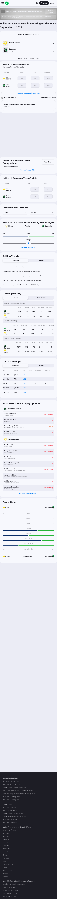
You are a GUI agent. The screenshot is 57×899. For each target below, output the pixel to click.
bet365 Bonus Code (9, 896)
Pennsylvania (7, 852)
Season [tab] (15, 298)
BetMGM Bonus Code (10, 887)
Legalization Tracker (9, 830)
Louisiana (6, 836)
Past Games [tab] (41, 298)
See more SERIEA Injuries (28, 493)
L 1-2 (24, 392)
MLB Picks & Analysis (10, 819)
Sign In (52, 3)
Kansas (5, 867)
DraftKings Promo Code (10, 890)
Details (20, 58)
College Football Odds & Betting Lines (15, 787)
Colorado (5, 846)
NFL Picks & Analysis (9, 807)
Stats (37, 58)
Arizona (5, 842)
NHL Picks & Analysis (10, 823)
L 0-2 (24, 374)
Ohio (4, 861)
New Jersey (6, 849)
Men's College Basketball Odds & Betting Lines (18, 790)
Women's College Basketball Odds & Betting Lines (19, 793)
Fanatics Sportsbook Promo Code (14, 884)
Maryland (6, 839)
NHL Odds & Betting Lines (11, 800)
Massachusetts (8, 864)
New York (6, 833)
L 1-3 (24, 383)
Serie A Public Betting (28, 247)
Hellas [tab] (41, 260)
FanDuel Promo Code (10, 893)
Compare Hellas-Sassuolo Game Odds (28, 93)
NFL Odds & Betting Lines (11, 781)
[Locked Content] (28, 243)
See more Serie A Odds (28, 170)
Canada (5, 877)
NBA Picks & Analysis (10, 810)
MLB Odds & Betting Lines (11, 797)
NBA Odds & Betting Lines (11, 784)
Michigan (6, 858)
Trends (32, 58)
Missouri (5, 873)
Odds (25, 58)
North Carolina (7, 870)
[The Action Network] (7, 3)
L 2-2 (24, 388)
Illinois (5, 855)
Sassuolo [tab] (15, 260)
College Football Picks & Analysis (13, 813)
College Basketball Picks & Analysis (14, 816)
